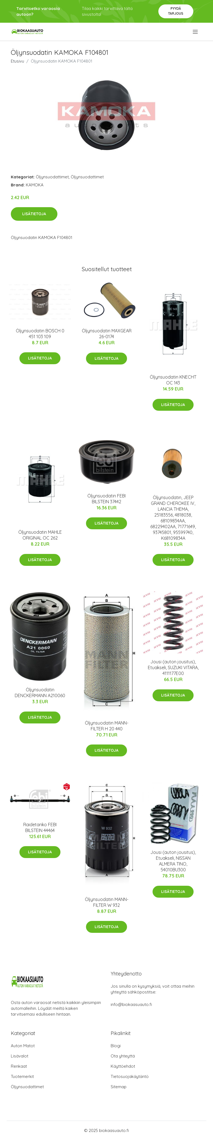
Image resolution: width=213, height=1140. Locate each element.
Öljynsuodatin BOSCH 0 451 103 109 (40, 333)
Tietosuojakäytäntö (130, 1076)
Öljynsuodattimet (52, 176)
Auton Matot (23, 1045)
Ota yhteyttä (123, 1056)
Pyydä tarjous (175, 11)
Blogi (116, 1045)
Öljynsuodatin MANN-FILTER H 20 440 (106, 725)
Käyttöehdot (123, 1066)
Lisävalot (19, 1056)
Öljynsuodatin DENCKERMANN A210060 (40, 692)
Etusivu (17, 61)
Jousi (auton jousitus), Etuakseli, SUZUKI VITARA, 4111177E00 (173, 667)
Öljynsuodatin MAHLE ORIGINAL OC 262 (40, 535)
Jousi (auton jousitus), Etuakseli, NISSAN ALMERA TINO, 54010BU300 (173, 860)
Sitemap (118, 1086)
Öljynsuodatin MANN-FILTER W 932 (106, 902)
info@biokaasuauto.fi (131, 1004)
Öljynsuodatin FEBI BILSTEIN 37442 (106, 498)
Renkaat (19, 1066)
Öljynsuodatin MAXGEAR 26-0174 (106, 333)
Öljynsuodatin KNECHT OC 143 (173, 380)
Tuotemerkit (22, 1076)
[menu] (195, 32)
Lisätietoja (34, 213)
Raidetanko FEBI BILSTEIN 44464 (40, 827)
